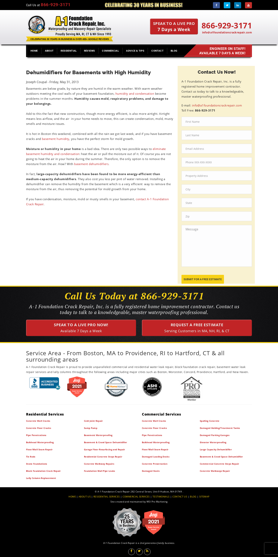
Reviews (89, 50)
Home (34, 50)
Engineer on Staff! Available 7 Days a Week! (223, 51)
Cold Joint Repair (93, 420)
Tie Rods (30, 456)
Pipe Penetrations (36, 435)
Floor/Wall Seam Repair (39, 449)
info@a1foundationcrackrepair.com (227, 32)
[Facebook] (216, 5)
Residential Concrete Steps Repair (103, 456)
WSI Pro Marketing (157, 501)
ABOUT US (85, 496)
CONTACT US (179, 496)
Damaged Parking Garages (215, 435)
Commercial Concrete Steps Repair (219, 463)
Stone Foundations (36, 463)
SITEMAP (204, 496)
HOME (72, 496)
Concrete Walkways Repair (215, 470)
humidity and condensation (134, 93)
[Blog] (147, 551)
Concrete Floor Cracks (38, 428)
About (49, 50)
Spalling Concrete (210, 420)
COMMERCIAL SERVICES (136, 496)
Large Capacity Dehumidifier (216, 449)
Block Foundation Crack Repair (43, 470)
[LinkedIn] (237, 5)
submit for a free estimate (203, 279)
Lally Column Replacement (41, 478)
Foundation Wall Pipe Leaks (99, 470)
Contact (157, 50)
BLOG (193, 496)
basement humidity (55, 139)
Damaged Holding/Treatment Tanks (220, 428)
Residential (69, 50)
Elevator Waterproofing (213, 442)
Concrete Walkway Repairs (99, 463)
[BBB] (45, 383)
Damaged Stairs (151, 470)
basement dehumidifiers (91, 164)
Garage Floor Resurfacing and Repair (104, 449)
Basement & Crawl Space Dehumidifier (105, 442)
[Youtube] (248, 5)
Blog (174, 50)
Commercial (110, 50)
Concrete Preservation (154, 463)
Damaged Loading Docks (155, 456)
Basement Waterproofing (98, 435)
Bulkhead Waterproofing (40, 442)
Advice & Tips (135, 50)
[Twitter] (227, 5)
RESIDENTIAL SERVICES (106, 496)
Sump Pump (90, 428)
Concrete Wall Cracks (38, 420)
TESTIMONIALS (161, 496)
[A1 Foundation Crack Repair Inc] (69, 27)
